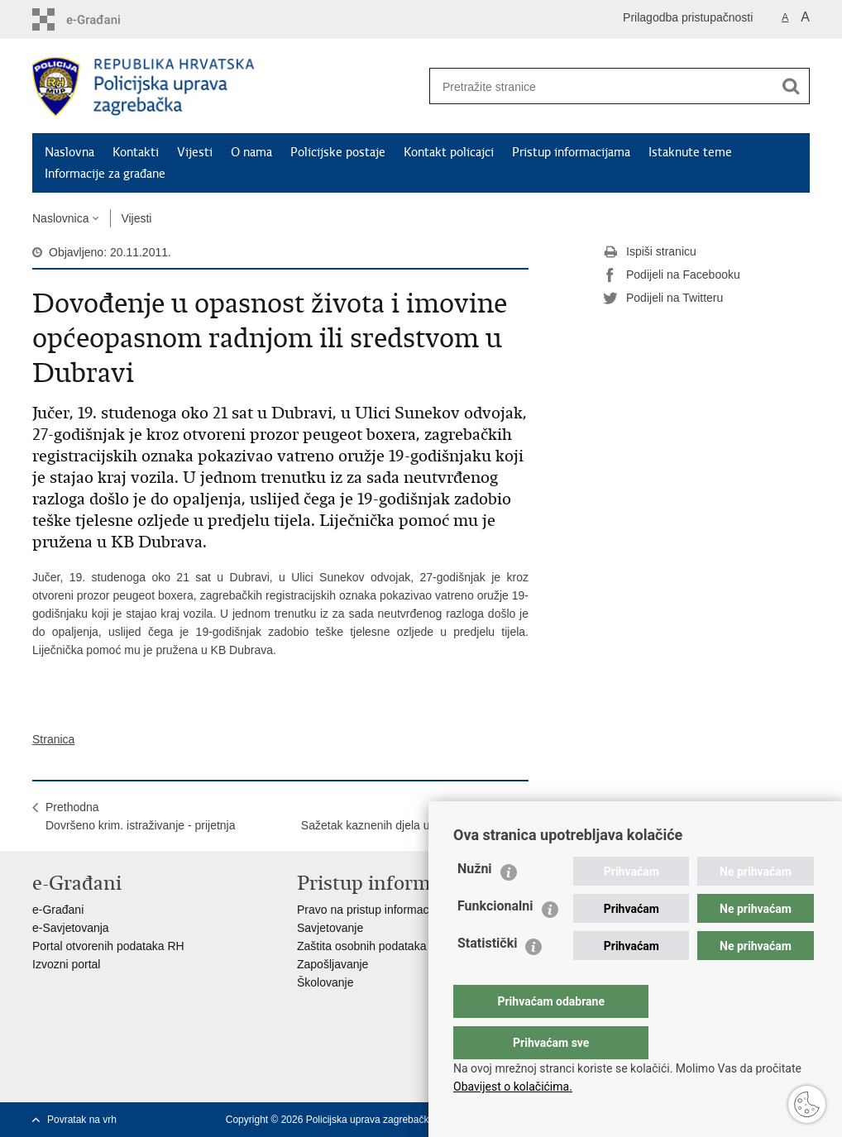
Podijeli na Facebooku (671, 275)
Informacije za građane (105, 173)
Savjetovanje (330, 927)
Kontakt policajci (449, 152)
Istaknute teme (690, 152)
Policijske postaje (337, 152)
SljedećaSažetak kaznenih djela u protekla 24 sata (408, 816)
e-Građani (58, 909)
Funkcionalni (495, 939)
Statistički (487, 976)
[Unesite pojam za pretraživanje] (595, 86)
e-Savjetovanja (70, 927)
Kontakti (135, 152)
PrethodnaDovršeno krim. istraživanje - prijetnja (140, 816)
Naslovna (69, 152)
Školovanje (325, 982)
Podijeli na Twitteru (663, 298)
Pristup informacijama (571, 152)
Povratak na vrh (82, 1119)
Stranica (53, 739)
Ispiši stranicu (649, 252)
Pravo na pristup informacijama (377, 909)
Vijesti (195, 152)
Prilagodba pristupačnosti (688, 17)
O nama (251, 152)
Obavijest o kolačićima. (512, 1086)
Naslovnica (60, 218)
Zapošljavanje (332, 964)
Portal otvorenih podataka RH (108, 946)
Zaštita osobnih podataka (361, 946)
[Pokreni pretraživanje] (791, 86)
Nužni (474, 902)
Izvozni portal (66, 964)
